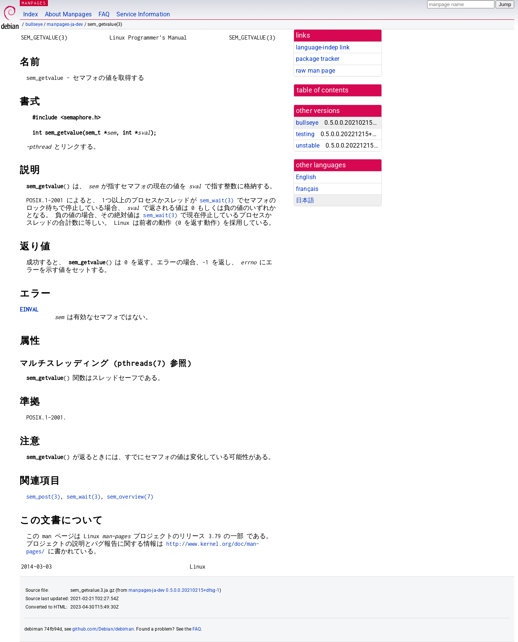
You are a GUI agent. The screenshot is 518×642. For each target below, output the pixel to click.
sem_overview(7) (130, 496)
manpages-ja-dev (65, 24)
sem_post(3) (43, 496)
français (307, 188)
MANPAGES (34, 2)
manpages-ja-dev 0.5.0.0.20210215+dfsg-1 (174, 590)
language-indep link (323, 47)
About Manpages (68, 14)
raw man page (315, 70)
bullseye (34, 24)
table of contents (323, 90)
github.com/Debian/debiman (103, 629)
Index (30, 14)
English (306, 177)
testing (305, 134)
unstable (307, 145)
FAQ (104, 14)
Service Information (143, 14)
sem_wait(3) (217, 200)
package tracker (317, 58)
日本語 (305, 200)
